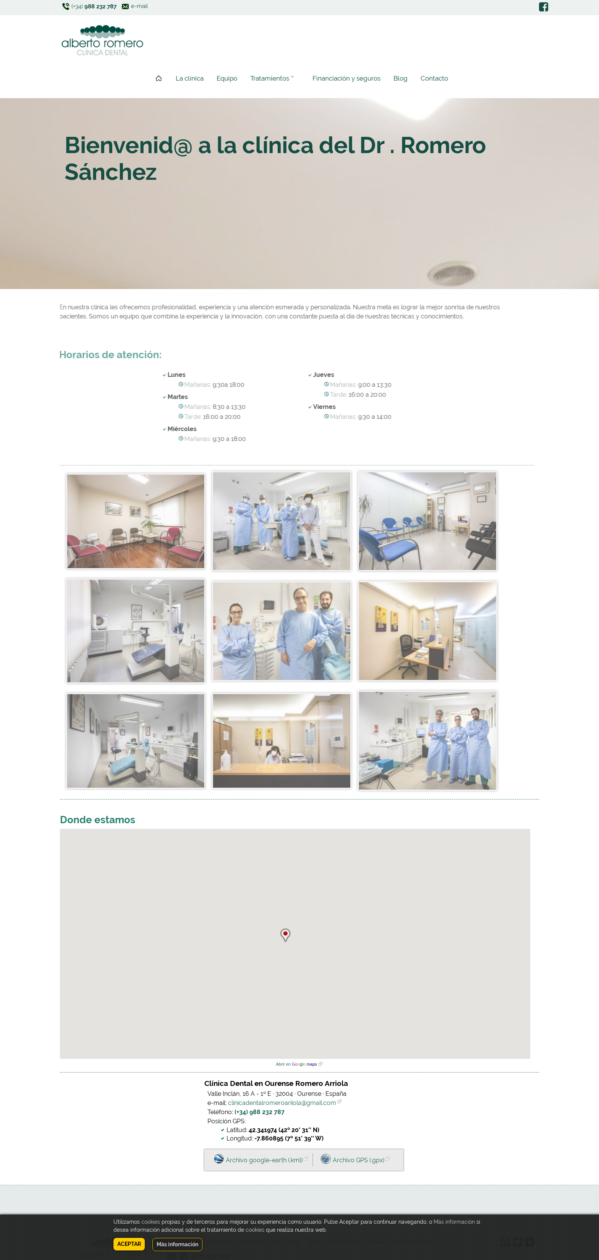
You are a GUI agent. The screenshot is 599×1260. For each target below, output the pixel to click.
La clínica (190, 78)
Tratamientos (270, 79)
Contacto (434, 78)
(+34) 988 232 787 (260, 1112)
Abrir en (296, 1064)
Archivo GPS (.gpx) (358, 1160)
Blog (400, 78)
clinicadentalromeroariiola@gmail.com (282, 1103)
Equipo (227, 78)
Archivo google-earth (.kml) (264, 1160)
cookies (150, 1222)
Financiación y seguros (346, 78)
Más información (454, 1222)
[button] (285, 934)
